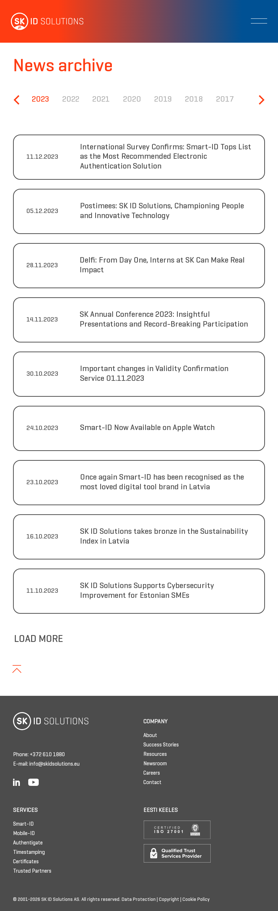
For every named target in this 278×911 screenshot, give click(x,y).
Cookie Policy (196, 900)
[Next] (261, 100)
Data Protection (139, 900)
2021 (101, 99)
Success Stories (161, 745)
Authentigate (28, 843)
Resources (155, 754)
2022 (70, 99)
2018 (194, 99)
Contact (152, 782)
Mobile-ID (24, 833)
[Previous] (17, 100)
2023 (40, 99)
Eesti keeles (160, 810)
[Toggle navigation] (259, 21)
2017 (225, 99)
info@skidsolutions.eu (54, 764)
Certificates (26, 861)
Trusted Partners (32, 871)
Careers (151, 773)
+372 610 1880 (47, 754)
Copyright (169, 900)
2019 (163, 99)
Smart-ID (23, 824)
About (150, 735)
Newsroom (155, 763)
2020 (132, 99)
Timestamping (29, 852)
